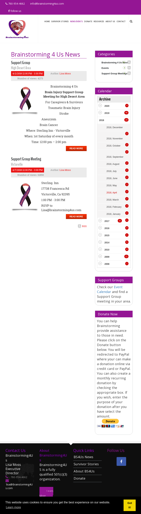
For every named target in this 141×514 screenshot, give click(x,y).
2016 (106, 228)
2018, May (111, 185)
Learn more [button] (13, 507)
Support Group (20, 63)
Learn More (46, 493)
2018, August (112, 164)
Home (47, 21)
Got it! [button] (129, 505)
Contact (121, 21)
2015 (106, 235)
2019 (106, 113)
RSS (84, 226)
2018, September (114, 157)
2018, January (113, 214)
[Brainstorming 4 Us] (17, 28)
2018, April (111, 192)
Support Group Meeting (26, 159)
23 (126, 120)
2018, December (114, 127)
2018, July (111, 171)
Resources (99, 21)
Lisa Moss (65, 73)
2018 (101, 120)
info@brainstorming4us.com (47, 3)
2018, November (114, 138)
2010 (106, 249)
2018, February (113, 207)
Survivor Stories (60, 21)
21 (124, 62)
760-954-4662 (15, 3)
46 (126, 113)
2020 (106, 106)
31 (120, 221)
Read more (76, 148)
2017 (106, 221)
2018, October (113, 145)
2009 (106, 257)
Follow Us (14, 11)
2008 (106, 264)
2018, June (111, 178)
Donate (88, 21)
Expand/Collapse (100, 105)
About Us (110, 21)
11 (126, 256)
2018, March (112, 199)
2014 (106, 242)
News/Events (76, 21)
